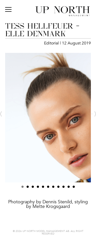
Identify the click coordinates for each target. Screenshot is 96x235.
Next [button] (94, 113)
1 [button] (22, 188)
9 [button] (63, 188)
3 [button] (32, 188)
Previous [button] (2, 113)
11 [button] (73, 188)
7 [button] (53, 188)
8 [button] (58, 188)
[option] (48, 135)
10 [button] (68, 188)
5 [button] (43, 188)
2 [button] (27, 188)
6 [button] (48, 188)
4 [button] (37, 188)
